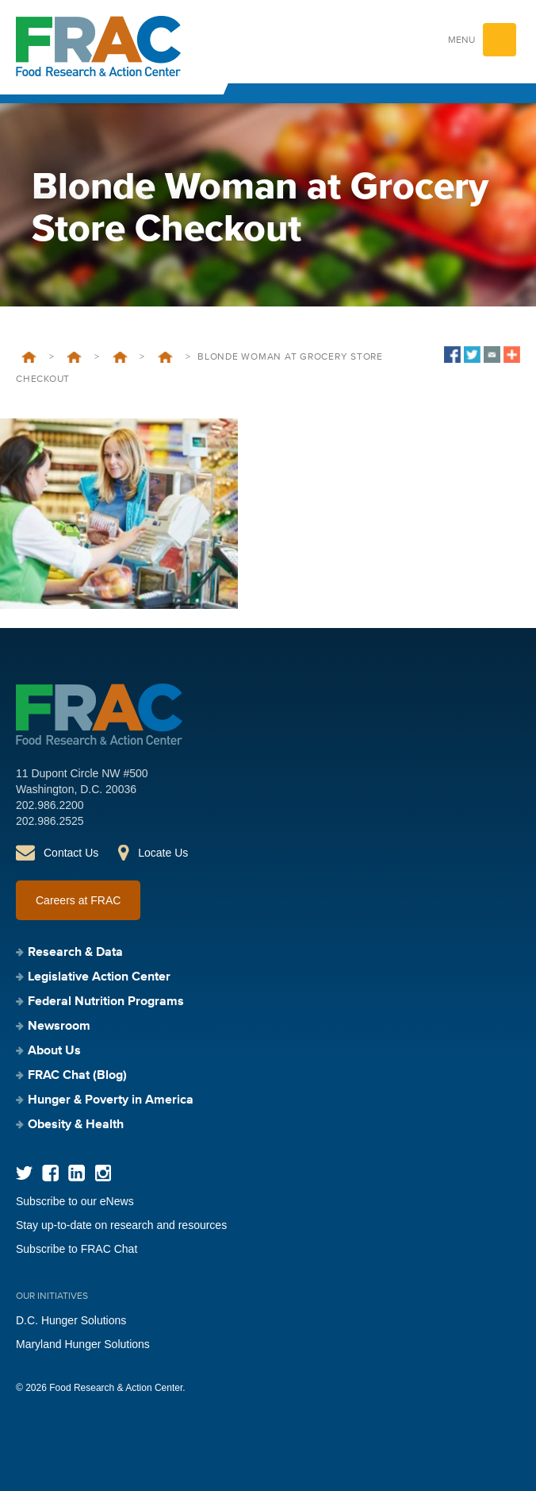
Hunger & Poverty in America (110, 1100)
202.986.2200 (50, 805)
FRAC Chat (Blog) (77, 1075)
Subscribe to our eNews (75, 1201)
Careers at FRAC (78, 900)
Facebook (50, 1173)
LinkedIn (76, 1173)
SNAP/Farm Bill (120, 357)
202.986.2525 (50, 821)
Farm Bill (165, 357)
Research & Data (75, 952)
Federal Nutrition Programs (106, 1002)
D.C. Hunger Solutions (71, 1320)
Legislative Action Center (74, 357)
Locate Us (163, 852)
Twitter (24, 1173)
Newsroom (59, 1026)
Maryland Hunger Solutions (83, 1344)
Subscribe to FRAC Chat (76, 1248)
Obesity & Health (76, 1125)
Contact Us (71, 852)
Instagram (102, 1173)
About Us (54, 1051)
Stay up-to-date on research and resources (121, 1225)
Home (29, 357)
